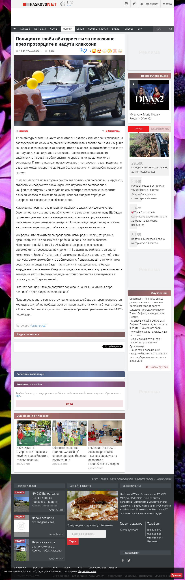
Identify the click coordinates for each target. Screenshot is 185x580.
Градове (128, 28)
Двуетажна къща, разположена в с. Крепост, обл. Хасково (47, 546)
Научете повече (87, 571)
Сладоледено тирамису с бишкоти (90, 525)
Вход (69, 403)
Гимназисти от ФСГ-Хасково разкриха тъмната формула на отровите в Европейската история (103, 456)
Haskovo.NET (37, 325)
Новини (67, 28)
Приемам (176, 575)
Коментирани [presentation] (160, 129)
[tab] (138, 130)
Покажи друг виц (157, 366)
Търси (72, 541)
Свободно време (98, 28)
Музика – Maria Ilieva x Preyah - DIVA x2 (145, 116)
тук (18, 395)
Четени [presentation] (138, 129)
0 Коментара (113, 130)
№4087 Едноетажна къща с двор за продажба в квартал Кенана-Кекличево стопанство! (45, 502)
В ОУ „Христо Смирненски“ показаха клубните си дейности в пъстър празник (32, 454)
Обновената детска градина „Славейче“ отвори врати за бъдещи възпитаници (69, 454)
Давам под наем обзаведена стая (43, 520)
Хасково (23, 130)
